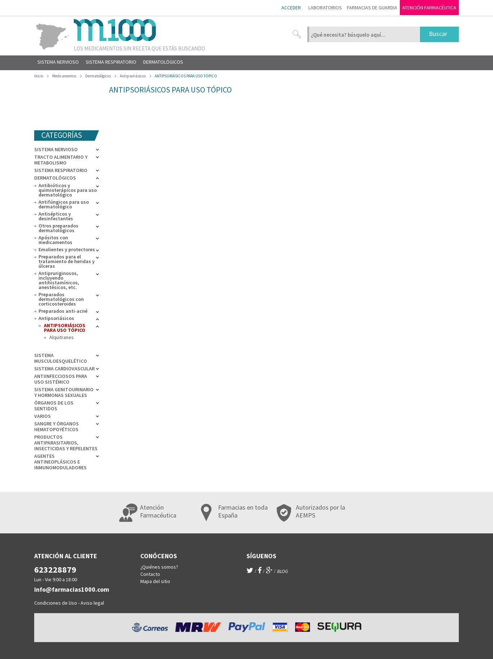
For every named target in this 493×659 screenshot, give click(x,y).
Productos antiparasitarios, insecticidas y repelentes (66, 443)
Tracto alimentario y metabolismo (60, 160)
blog (282, 571)
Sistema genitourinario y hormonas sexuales (64, 392)
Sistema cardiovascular (64, 368)
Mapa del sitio (155, 581)
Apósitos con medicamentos (55, 239)
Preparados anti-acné (63, 311)
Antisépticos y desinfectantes (56, 216)
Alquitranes (61, 337)
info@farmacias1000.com (71, 589)
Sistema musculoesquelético (60, 358)
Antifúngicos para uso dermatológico (64, 204)
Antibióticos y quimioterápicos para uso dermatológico (68, 190)
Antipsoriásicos (56, 318)
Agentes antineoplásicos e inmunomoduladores (60, 462)
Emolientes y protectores (67, 249)
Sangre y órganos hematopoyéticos (56, 426)
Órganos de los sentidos (53, 406)
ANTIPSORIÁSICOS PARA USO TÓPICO (64, 327)
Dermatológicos (55, 178)
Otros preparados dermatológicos (58, 228)
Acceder (291, 7)
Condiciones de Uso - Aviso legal (69, 603)
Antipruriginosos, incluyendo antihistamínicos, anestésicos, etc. (59, 280)
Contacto (150, 574)
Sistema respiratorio (60, 170)
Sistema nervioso (56, 149)
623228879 (55, 569)
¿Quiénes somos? (159, 567)
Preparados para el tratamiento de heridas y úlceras (67, 261)
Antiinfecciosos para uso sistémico (60, 379)
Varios (42, 416)
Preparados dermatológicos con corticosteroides (61, 299)
